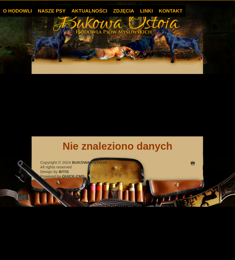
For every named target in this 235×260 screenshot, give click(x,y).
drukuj (193, 163)
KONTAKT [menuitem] (170, 10)
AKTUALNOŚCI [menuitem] (89, 10)
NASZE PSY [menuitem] (52, 10)
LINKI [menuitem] (146, 10)
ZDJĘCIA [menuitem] (123, 10)
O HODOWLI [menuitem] (17, 10)
